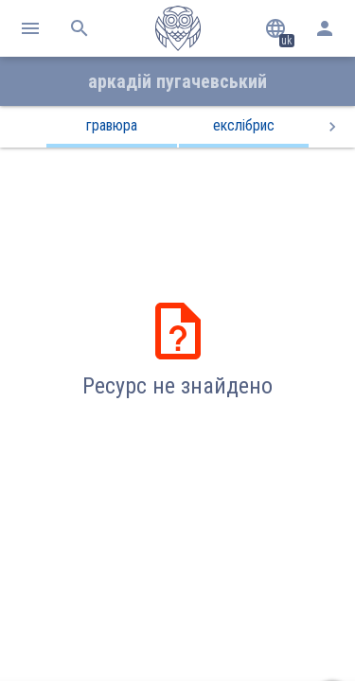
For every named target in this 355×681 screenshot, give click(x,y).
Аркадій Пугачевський (177, 81)
